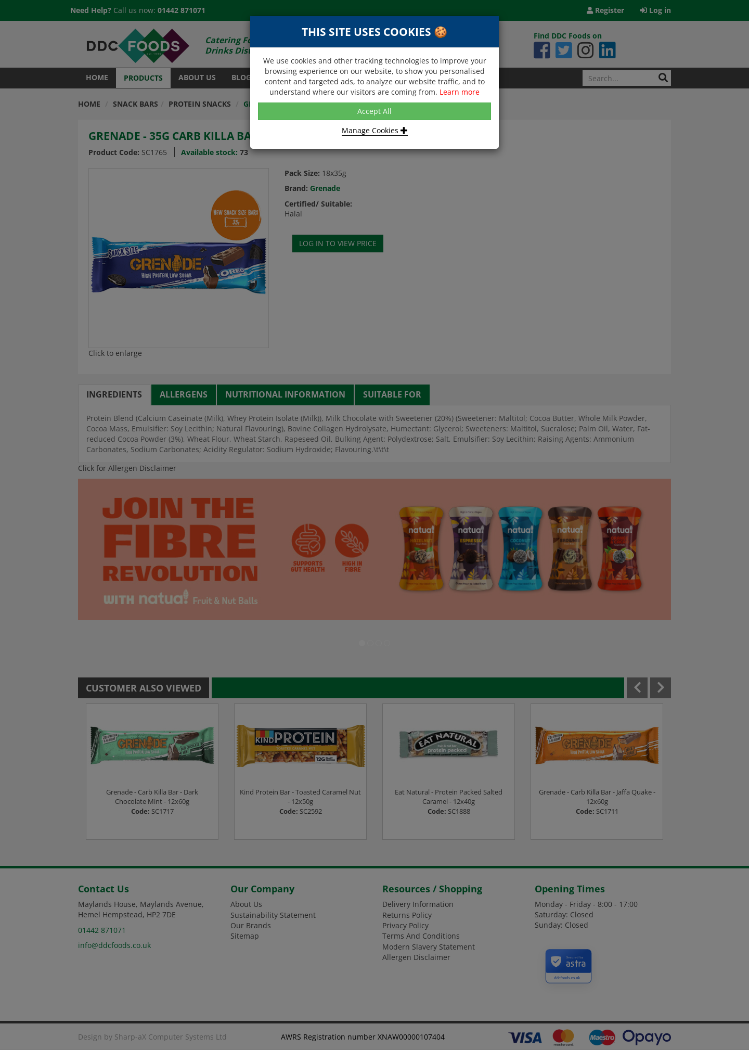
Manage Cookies (375, 130)
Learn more (460, 92)
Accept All (374, 111)
